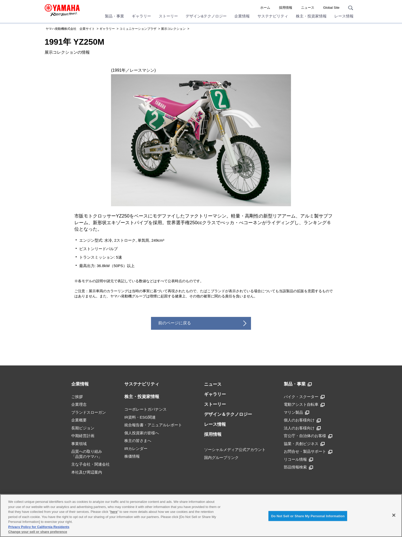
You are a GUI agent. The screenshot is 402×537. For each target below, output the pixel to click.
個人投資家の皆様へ (141, 433)
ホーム (265, 8)
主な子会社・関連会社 (90, 464)
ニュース (307, 8)
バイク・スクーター (304, 396)
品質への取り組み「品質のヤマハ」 (86, 454)
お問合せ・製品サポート (308, 451)
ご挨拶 (77, 396)
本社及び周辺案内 (86, 472)
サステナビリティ (272, 16)
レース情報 (344, 16)
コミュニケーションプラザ (137, 29)
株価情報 (132, 456)
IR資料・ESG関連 (140, 417)
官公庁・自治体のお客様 (308, 436)
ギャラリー (141, 16)
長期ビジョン (82, 428)
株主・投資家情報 (311, 16)
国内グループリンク (221, 457)
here (113, 512)
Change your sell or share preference (37, 532)
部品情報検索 (298, 467)
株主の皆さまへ (137, 440)
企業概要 (79, 420)
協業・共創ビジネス (304, 443)
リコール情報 (298, 459)
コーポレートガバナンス (145, 409)
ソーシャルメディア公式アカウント (235, 449)
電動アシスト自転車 (304, 404)
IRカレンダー (135, 448)
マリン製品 (296, 412)
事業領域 (79, 443)
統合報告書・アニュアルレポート (153, 425)
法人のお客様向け (302, 428)
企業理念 (79, 404)
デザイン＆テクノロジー (228, 414)
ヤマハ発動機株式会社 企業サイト (70, 29)
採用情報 (285, 8)
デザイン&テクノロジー (206, 16)
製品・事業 (114, 16)
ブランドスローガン (88, 412)
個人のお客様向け (302, 420)
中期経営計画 (82, 436)
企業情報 (242, 16)
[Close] (393, 515)
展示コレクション (173, 29)
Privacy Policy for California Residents (38, 527)
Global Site (331, 8)
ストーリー (168, 16)
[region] (201, 515)
